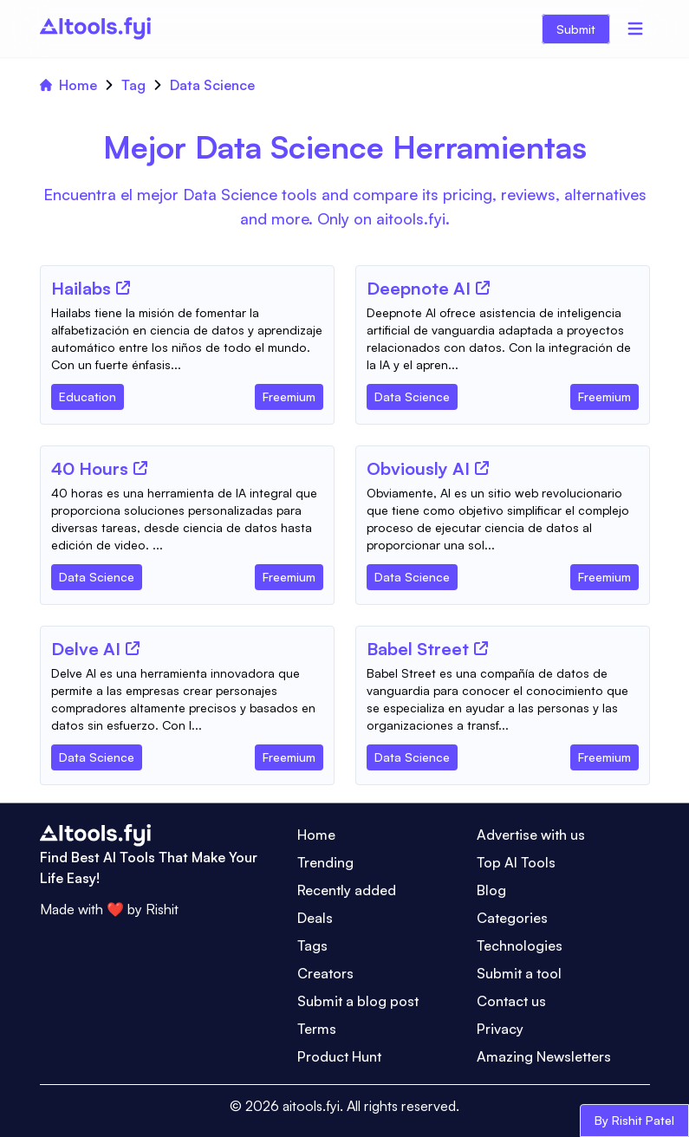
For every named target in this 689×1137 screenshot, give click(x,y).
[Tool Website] (123, 288)
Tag (133, 85)
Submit (575, 29)
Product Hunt (339, 1056)
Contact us (511, 1001)
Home (68, 85)
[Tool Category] (87, 393)
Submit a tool (519, 973)
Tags (312, 945)
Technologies (519, 945)
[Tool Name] (81, 289)
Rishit (162, 909)
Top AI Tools (516, 862)
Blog (491, 890)
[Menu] (635, 28)
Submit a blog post (358, 1001)
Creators (325, 973)
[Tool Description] (187, 339)
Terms (316, 1028)
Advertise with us (531, 834)
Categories (512, 917)
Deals (315, 917)
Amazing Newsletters (544, 1056)
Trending (325, 862)
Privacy (500, 1028)
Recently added (346, 890)
